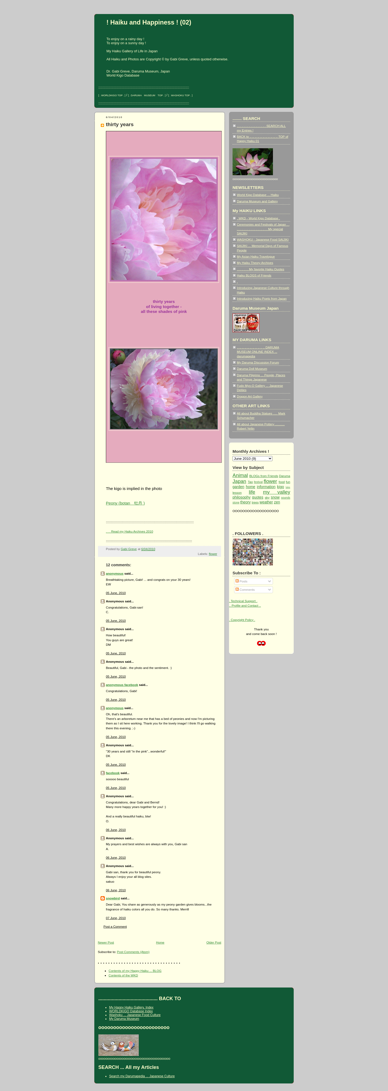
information (266, 487)
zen (277, 502)
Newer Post (106, 942)
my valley (276, 492)
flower (213, 553)
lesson (237, 492)
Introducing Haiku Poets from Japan (262, 298)
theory (245, 502)
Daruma (284, 476)
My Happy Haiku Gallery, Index (131, 1007)
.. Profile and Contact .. (245, 605)
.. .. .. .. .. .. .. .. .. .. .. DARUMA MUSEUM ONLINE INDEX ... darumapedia (258, 352)
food (282, 482)
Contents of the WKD (123, 975)
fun (288, 482)
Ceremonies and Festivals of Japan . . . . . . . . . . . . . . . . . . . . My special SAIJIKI (263, 229)
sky (267, 497)
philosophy (242, 497)
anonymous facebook (122, 684)
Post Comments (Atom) (133, 952)
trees (255, 502)
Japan (239, 481)
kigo (280, 487)
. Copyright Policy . (242, 620)
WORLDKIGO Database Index (131, 1011)
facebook (113, 773)
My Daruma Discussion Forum (258, 362)
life (252, 492)
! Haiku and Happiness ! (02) (148, 22)
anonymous (114, 573)
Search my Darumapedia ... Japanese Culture (142, 1076)
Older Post (213, 942)
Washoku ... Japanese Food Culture (135, 1015)
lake (288, 487)
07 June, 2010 (116, 918)
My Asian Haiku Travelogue (256, 256)
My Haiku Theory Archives (255, 262)
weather (266, 502)
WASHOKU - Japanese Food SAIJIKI (263, 239)
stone (236, 502)
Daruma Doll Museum (252, 368)
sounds (285, 497)
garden (238, 487)
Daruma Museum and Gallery (257, 201)
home (250, 487)
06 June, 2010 (116, 829)
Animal (240, 475)
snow (275, 497)
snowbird (113, 898)
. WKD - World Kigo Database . (258, 218)
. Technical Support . (243, 601)
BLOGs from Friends (263, 476)
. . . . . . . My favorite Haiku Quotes (260, 269)
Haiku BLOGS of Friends (254, 275)
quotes (257, 497)
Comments (245, 589)
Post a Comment (115, 926)
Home (160, 942)
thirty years (120, 124)
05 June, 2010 (116, 593)
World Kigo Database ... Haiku (258, 194)
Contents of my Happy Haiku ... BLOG (135, 970)
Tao (250, 482)
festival (258, 482)
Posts (241, 581)
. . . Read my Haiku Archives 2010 (129, 531)
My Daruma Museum (124, 1019)
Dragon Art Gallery (250, 396)
